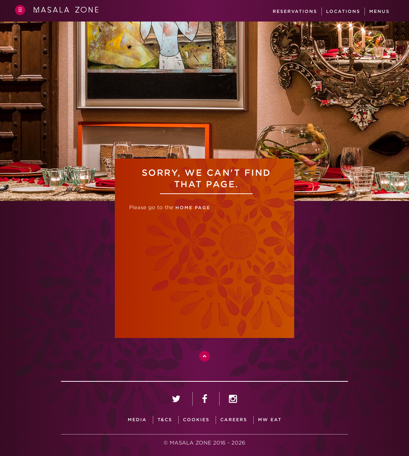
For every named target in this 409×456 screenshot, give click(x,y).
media (137, 419)
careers (233, 419)
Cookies (196, 419)
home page (191, 207)
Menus (379, 11)
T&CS (165, 419)
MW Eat (270, 419)
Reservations (295, 11)
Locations (343, 11)
